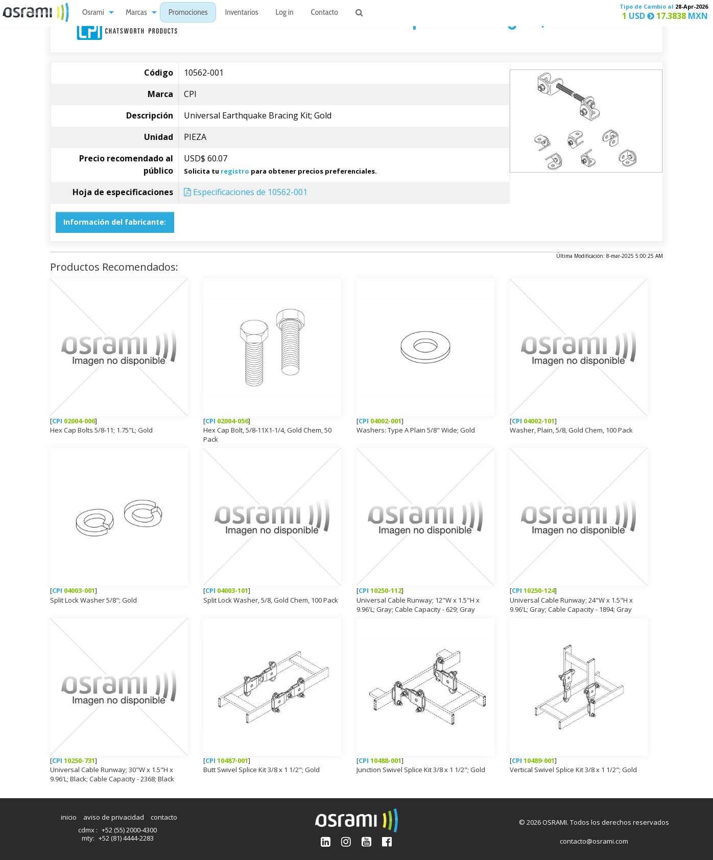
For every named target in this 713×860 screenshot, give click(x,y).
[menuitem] (95, 12)
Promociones (188, 13)
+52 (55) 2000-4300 (129, 830)
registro (235, 171)
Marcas (136, 13)
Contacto (324, 13)
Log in (285, 13)
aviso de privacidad (113, 817)
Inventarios (241, 13)
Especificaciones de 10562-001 (245, 192)
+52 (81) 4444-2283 (126, 838)
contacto (164, 817)
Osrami (93, 13)
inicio (69, 817)
